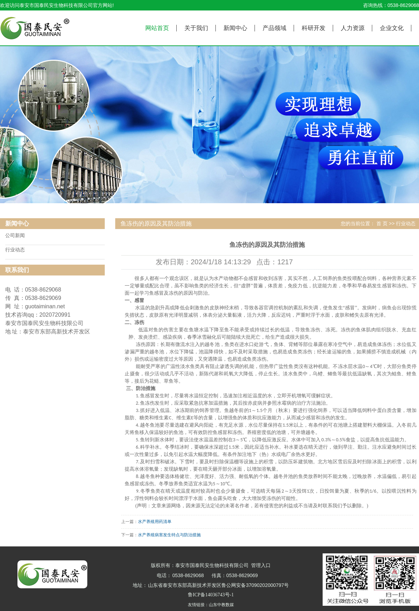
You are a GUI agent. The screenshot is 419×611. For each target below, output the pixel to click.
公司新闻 (15, 235)
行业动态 (15, 249)
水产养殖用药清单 (154, 521)
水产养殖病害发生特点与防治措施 (169, 534)
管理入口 (261, 565)
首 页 (382, 223)
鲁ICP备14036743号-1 (211, 594)
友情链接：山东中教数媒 (211, 604)
